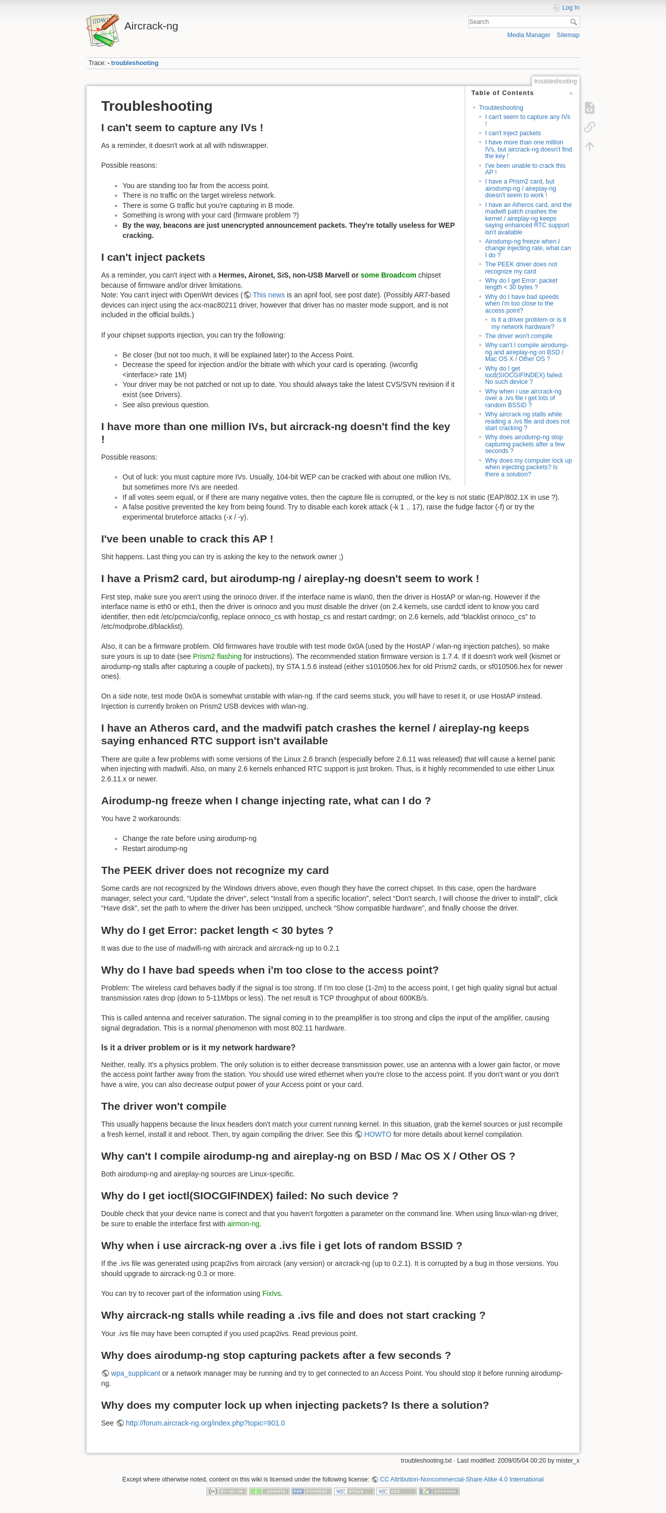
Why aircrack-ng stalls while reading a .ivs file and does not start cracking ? (527, 421)
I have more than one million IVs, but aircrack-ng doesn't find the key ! (528, 149)
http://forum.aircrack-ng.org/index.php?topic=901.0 (205, 1423)
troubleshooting (135, 63)
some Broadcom (388, 275)
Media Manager (529, 35)
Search (575, 21)
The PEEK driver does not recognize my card (521, 268)
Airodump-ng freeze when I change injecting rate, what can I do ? (528, 248)
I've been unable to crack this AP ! (525, 169)
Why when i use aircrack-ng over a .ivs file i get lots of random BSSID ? (523, 398)
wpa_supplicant (136, 1373)
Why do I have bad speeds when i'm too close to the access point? (522, 303)
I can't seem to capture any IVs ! (527, 120)
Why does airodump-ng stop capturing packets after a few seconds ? (525, 444)
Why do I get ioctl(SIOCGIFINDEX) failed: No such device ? (524, 375)
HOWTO (377, 1134)
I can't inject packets (513, 133)
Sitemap (568, 35)
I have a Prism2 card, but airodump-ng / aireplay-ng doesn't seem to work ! (520, 188)
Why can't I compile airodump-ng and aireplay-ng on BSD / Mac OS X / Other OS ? (526, 352)
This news (269, 295)
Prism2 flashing (217, 656)
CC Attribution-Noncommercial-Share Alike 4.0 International (461, 1479)
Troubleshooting (501, 107)
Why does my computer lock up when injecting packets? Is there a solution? (528, 467)
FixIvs (271, 1293)
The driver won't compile (518, 336)
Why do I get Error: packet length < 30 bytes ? (521, 284)
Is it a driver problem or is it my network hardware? (528, 323)
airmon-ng (243, 1224)
